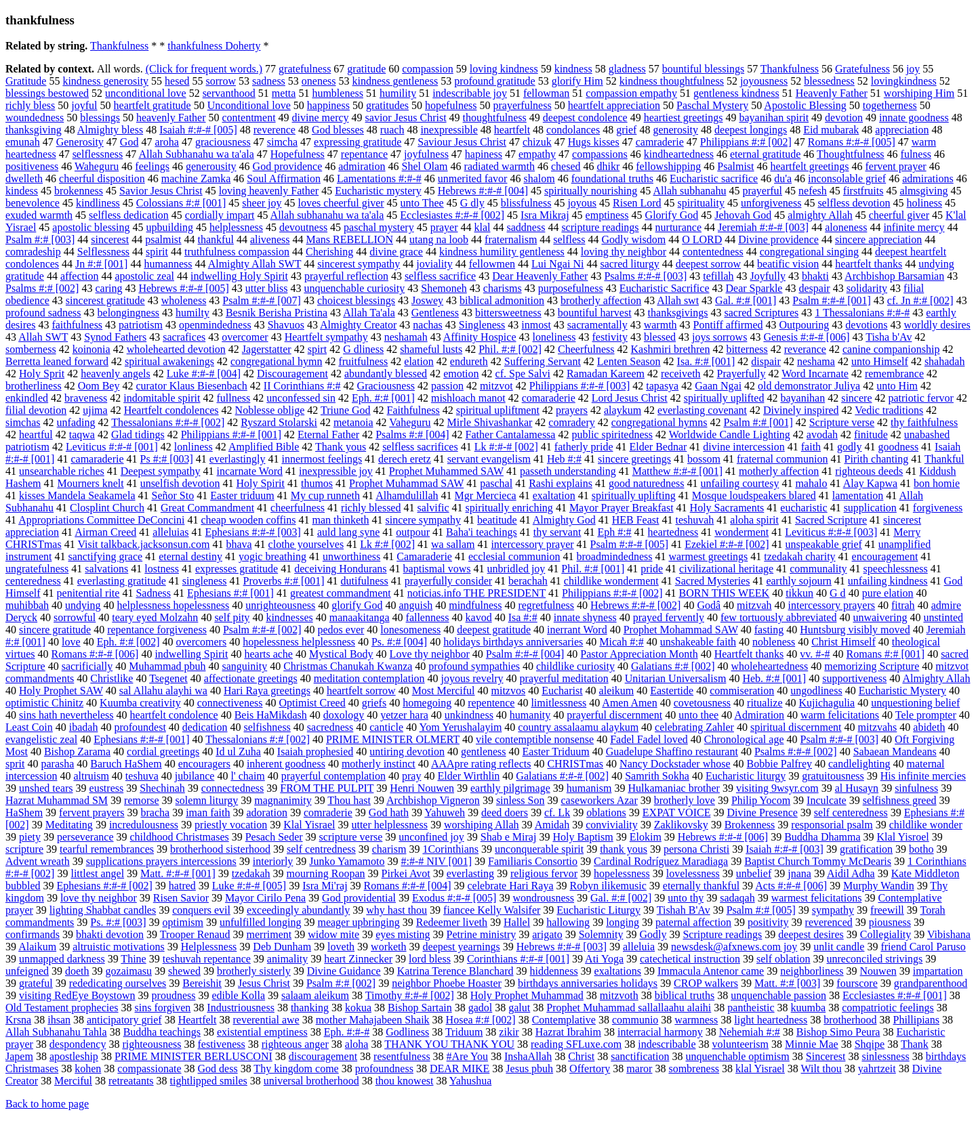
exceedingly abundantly (298, 910)
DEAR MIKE (459, 1068)
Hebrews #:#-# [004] (483, 190)
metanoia (353, 422)
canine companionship (891, 349)
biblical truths (684, 995)
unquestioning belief (915, 702)
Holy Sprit (41, 373)
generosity (675, 129)
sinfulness (916, 788)
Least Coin (29, 727)
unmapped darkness (62, 959)
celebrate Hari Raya (510, 885)
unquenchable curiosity (354, 288)
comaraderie (548, 398)
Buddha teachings (162, 1032)
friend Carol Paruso (922, 946)
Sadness (153, 593)
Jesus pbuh (529, 1068)
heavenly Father (171, 117)
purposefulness (570, 288)
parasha (57, 763)
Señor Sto (173, 495)
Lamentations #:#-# (379, 178)
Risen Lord (637, 203)
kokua (358, 1007)
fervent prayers (91, 812)
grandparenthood (930, 983)
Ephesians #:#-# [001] (141, 739)
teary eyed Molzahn (155, 617)
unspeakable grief (824, 544)
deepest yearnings (461, 946)
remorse (141, 800)
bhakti (815, 276)
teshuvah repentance (207, 959)
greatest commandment (340, 593)
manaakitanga (359, 617)
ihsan (58, 1019)
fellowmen (492, 264)
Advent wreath (37, 861)
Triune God (346, 410)
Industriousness (240, 1007)
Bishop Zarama (77, 751)
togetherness (890, 105)
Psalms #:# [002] (42, 288)
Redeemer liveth (451, 922)
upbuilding (169, 227)
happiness (328, 105)
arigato (547, 934)
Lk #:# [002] (387, 544)
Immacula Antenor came (710, 971)
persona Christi (696, 849)
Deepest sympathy (161, 471)
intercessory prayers (831, 605)
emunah (22, 142)
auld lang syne (348, 532)
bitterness (746, 349)
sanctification (640, 1056)
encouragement (885, 556)
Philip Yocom (760, 800)
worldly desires (937, 325)
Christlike (111, 678)
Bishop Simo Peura (838, 1032)
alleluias (170, 532)
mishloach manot (468, 398)
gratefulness (305, 69)
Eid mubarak (831, 129)
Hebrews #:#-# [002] (635, 605)
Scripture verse (841, 422)
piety (30, 837)
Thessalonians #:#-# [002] (167, 422)
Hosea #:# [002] (481, 1019)
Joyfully (768, 276)
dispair (766, 361)
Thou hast (349, 800)
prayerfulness (522, 105)
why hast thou (396, 910)
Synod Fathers (115, 337)
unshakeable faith (698, 642)
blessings (100, 117)
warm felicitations (839, 715)
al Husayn (856, 788)
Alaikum (37, 946)
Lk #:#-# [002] (506, 446)
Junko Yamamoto (346, 861)
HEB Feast (635, 520)
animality (287, 959)
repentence (491, 702)
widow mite (333, 934)
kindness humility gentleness (502, 251)
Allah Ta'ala (369, 312)
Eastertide (671, 690)
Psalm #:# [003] (40, 239)
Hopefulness (297, 154)
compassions (600, 154)
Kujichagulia (827, 702)
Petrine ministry (481, 934)
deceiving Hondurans (340, 568)
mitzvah (754, 605)
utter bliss (266, 288)
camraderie (660, 142)
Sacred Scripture (831, 520)
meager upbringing (358, 922)
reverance (805, 349)
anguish (415, 605)
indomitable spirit (161, 398)
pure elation (888, 593)
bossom (703, 459)
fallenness (427, 617)
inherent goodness (286, 763)
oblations (606, 812)
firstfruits (863, 190)
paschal (496, 483)
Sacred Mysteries (712, 581)
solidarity (867, 288)
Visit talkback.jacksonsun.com (143, 544)
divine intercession (743, 446)
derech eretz (404, 459)
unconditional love (145, 93)
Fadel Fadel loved (649, 739)
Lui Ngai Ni (557, 264)
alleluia (639, 946)
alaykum (622, 410)
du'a (783, 178)
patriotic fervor (920, 398)
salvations (106, 568)
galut (519, 1007)
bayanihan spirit (774, 117)
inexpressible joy (336, 471)
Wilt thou (821, 1068)
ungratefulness (36, 568)
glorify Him (577, 81)
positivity (768, 922)
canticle (386, 727)
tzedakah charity (799, 556)
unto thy (686, 898)
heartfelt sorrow (361, 690)
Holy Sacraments (727, 507)
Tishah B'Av (683, 910)
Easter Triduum (556, 751)
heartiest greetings (683, 117)
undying (82, 605)
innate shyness (585, 617)
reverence (274, 129)
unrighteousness (280, 605)
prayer (444, 227)
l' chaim (247, 776)
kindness (573, 69)
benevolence (32, 203)
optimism (183, 922)
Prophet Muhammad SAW (406, 483)
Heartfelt (197, 1019)
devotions (866, 325)
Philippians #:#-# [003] (579, 386)
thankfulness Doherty (213, 45)
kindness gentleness (395, 81)
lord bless (430, 959)
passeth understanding (568, 471)
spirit (157, 251)
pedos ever (340, 629)
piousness (890, 922)
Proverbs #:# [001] (284, 581)
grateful (36, 983)
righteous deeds (869, 471)
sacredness (330, 727)
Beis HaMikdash (271, 715)
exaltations (617, 971)
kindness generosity (105, 81)
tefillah (718, 276)
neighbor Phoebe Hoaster (447, 983)
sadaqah (737, 898)
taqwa (82, 434)
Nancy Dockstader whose (675, 763)
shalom (538, 178)
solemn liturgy (207, 800)
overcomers (201, 642)
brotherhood (850, 1019)
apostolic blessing (90, 227)
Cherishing (329, 251)
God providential (359, 898)
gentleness (483, 751)
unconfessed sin (301, 398)
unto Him (897, 386)
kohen (88, 1068)
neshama (816, 361)
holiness (923, 203)
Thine (133, 959)
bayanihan (802, 398)
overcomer (245, 337)
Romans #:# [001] (886, 654)
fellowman (546, 93)
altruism (90, 776)
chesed (566, 166)
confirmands (32, 934)
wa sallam (452, 544)
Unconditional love (249, 105)
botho (921, 849)
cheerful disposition (102, 178)
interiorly (273, 861)
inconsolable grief (847, 178)
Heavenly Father (832, 93)
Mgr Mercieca (485, 495)
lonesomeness (410, 629)
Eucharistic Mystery (902, 690)
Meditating (69, 824)
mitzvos (508, 690)
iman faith (208, 812)
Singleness (482, 325)
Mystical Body (341, 654)
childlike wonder (925, 824)
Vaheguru (409, 422)
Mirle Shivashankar (490, 422)
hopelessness (622, 873)
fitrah (903, 605)
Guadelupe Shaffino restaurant (672, 751)
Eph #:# (614, 532)
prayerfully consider (448, 581)
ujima (95, 410)
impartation (938, 971)
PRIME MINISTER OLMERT (393, 739)
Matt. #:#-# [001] (178, 873)
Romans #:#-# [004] (407, 885)
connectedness (232, 788)
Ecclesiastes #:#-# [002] (452, 215)
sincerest (110, 239)
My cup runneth (325, 495)
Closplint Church (107, 507)
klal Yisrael (760, 1068)
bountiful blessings (703, 69)
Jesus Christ (264, 983)
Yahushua (470, 1080)
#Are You (467, 1056)
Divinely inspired (801, 410)
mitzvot (496, 386)
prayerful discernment (614, 715)
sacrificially (87, 666)
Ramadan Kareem (606, 373)
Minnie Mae (811, 1044)
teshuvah (694, 520)
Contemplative (564, 1019)
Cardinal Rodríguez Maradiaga (661, 861)
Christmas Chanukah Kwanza (347, 666)
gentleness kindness (736, 93)
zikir (508, 1032)
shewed (184, 971)
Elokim (646, 837)
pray (411, 776)
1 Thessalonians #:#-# (862, 312)
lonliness (193, 446)
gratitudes (387, 105)
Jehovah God (742, 215)
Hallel (517, 922)
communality (818, 568)
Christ (581, 1056)
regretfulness (546, 605)
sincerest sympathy (358, 264)
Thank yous (340, 446)
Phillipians (916, 1019)
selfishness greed (900, 800)
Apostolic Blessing (805, 105)
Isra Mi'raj (324, 885)
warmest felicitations (816, 898)
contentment (249, 117)
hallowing (568, 922)
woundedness (34, 117)
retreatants (131, 1080)
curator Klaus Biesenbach (191, 386)
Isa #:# (522, 617)
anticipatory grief (124, 1019)
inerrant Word (577, 629)
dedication (205, 727)
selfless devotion (853, 203)
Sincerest (826, 1056)
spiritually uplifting (634, 495)
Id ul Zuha (238, 751)
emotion (461, 373)
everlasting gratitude (121, 581)
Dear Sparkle (753, 288)
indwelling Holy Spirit (239, 276)
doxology (343, 715)
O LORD (702, 239)
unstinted (943, 617)
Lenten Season (629, 361)
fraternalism (511, 239)
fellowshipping (668, 166)
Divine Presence (762, 812)
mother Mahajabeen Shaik (373, 1019)
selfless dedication (129, 215)
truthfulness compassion (236, 251)
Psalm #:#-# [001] (831, 300)
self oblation (783, 959)
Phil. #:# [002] (510, 349)
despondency (77, 1044)
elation (419, 361)
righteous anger (295, 1044)
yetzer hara (404, 715)
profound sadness (43, 312)
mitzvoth (619, 995)
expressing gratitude (357, 142)
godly (849, 446)
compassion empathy (631, 93)
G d (838, 593)
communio (635, 1019)
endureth (469, 361)
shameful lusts (431, 349)
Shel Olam (425, 166)
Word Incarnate (815, 373)
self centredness (321, 849)
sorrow (221, 81)
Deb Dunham (282, 946)
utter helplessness (389, 824)
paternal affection (693, 922)
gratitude (366, 69)
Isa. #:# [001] (706, 361)
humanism (589, 788)
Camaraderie (424, 556)
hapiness (483, 154)
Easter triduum (242, 495)
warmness (696, 1019)
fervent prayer (895, 166)
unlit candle (838, 946)
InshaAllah (528, 1056)
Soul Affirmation (284, 178)
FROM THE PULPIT (326, 788)
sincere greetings (634, 459)
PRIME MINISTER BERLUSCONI (193, 1056)
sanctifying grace (105, 556)
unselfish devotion (180, 483)
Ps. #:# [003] (118, 922)
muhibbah (27, 605)
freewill (887, 910)
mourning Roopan (326, 873)
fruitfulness (363, 361)
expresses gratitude (236, 568)
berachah (528, 581)
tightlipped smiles (208, 1080)
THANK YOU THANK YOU (449, 1044)
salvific (433, 507)
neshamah (406, 337)
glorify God (356, 605)
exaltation (554, 495)
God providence (288, 166)
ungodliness (816, 690)
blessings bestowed (47, 93)
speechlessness (895, 568)
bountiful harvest (595, 312)
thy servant (557, 532)
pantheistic (750, 1007)
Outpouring (804, 325)
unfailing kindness (888, 581)
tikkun (799, 593)
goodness (898, 446)
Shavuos (286, 325)
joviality (434, 264)
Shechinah (162, 788)
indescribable (666, 1044)
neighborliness (811, 971)
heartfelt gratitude (152, 105)
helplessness (236, 227)
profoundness (384, 1068)
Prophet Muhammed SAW (446, 471)
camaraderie (96, 459)
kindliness (98, 203)
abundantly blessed (385, 373)
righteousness (151, 1044)
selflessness (98, 154)
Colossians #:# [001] (181, 203)
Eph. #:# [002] (128, 642)
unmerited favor (473, 178)
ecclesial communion (514, 556)
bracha (155, 812)
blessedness (829, 81)
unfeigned (27, 971)
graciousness (223, 142)
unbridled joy (516, 568)
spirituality (701, 203)
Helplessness (209, 946)
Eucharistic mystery (378, 190)
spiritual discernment (796, 727)
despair (814, 288)
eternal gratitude (765, 154)
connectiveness (230, 702)
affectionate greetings (251, 678)
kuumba (808, 1007)
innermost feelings (321, 459)
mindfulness (475, 605)
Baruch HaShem (125, 763)
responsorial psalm (831, 824)
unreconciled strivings (875, 959)
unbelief (753, 873)
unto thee (698, 715)
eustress (106, 788)
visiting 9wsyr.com (777, 788)
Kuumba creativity (140, 702)
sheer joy (261, 203)
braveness (85, 398)
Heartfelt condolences (171, 410)
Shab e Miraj (509, 837)
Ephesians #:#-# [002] (104, 885)
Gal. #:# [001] (745, 300)
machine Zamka (196, 178)
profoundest (139, 727)
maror (639, 1068)
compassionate (149, 1068)
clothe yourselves (306, 544)
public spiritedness (612, 434)
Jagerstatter (266, 349)
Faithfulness (413, 410)
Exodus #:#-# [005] (454, 898)
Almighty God (564, 520)
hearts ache (268, 654)
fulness (916, 154)
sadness (268, 81)
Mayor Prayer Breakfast (621, 507)
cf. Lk (557, 812)
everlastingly (237, 459)
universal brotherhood (311, 1080)
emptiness (607, 215)
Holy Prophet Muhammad (527, 995)
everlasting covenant (702, 410)
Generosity (80, 142)
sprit (14, 763)
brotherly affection (601, 300)
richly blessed (371, 507)
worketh (388, 946)
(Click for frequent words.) (204, 69)
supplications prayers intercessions (161, 861)
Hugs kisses (593, 142)
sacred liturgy (629, 264)
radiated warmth (499, 166)
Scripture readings (722, 934)
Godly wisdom (633, 239)
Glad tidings (138, 434)
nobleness (773, 642)
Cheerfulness (586, 349)
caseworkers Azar (599, 800)
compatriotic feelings (888, 1007)
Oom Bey (99, 386)
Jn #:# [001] (101, 264)
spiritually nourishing (590, 190)
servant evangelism (489, 459)
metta (284, 93)
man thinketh (340, 520)
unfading (76, 422)
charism (389, 849)
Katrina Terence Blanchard (455, 971)
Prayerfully (741, 373)
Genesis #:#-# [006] (806, 337)
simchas (23, 422)
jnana (799, 873)
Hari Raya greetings (267, 690)
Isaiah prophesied (315, 751)
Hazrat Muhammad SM (56, 800)
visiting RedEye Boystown (77, 995)
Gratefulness (862, 69)
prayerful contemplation (333, 776)
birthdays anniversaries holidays (587, 983)
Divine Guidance (344, 971)
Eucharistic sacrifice (714, 178)
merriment (269, 934)
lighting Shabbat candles (102, 910)
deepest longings (750, 129)
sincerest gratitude (105, 300)
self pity (231, 617)
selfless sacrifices (420, 446)
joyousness (764, 81)
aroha (167, 142)
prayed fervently (668, 617)
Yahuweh (444, 812)
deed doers (504, 812)
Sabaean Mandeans (895, 751)
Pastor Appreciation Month (638, 654)
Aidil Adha (851, 873)
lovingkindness (904, 81)
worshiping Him (919, 93)
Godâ (708, 605)
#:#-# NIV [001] (436, 861)
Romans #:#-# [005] (851, 142)
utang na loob (438, 239)
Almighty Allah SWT (254, 264)
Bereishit (202, 983)
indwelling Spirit (191, 654)
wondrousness (543, 898)
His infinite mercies (923, 776)
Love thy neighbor (430, 654)
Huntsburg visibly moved (855, 629)
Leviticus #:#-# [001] (112, 446)
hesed (177, 81)
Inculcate (827, 800)
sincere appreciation (878, 239)
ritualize (764, 702)
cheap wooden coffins (248, 520)
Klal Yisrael (309, 824)
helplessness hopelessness (173, 605)
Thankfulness (119, 45)
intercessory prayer (532, 544)
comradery (571, 422)
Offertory (589, 1068)
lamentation (858, 495)
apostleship (73, 1056)
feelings (152, 166)
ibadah (83, 727)
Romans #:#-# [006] (95, 654)
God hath (389, 812)
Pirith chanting (877, 459)
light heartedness (770, 1019)
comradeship (33, 251)
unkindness (469, 715)
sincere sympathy (424, 520)
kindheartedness (679, 154)
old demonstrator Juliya (809, 386)
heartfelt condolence (174, 715)
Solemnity (601, 934)
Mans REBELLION (349, 239)
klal (482, 227)
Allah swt (678, 300)
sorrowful (75, 617)
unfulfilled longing (260, 922)
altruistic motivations (119, 946)
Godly (652, 934)
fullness (234, 398)
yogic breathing (272, 556)
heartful (36, 434)
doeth (77, 971)
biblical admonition (502, 300)
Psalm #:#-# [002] (262, 629)
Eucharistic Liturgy (598, 910)
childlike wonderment (611, 581)
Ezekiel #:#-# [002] (727, 544)
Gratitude (25, 81)
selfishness (267, 727)
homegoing (427, 702)
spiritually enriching (509, 507)
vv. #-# (815, 654)
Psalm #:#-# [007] (261, 300)
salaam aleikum (315, 995)
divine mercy (320, 117)
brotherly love (684, 800)
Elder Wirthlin (468, 776)
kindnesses (289, 617)
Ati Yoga (604, 959)
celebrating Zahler (694, 727)
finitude (871, 434)
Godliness (407, 1032)
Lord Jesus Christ (630, 398)
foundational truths (612, 178)
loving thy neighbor (623, 251)
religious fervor (543, 873)
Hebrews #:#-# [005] (183, 288)
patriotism (141, 325)
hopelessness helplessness (299, 642)
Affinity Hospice (479, 337)
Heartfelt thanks (749, 654)
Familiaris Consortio (532, 861)
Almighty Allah (936, 678)
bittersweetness (508, 312)
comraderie (328, 812)
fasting (769, 629)
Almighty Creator (358, 325)
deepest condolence (585, 117)
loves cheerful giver (341, 203)
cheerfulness (297, 507)
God (129, 142)
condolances (573, 129)
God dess (218, 1068)
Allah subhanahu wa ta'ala (327, 215)
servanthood (229, 93)
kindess (21, 190)
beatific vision (788, 264)
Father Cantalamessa (511, 434)
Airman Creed (105, 532)
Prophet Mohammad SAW (681, 629)
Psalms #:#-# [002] (795, 751)
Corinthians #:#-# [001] (518, 959)
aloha (357, 1044)
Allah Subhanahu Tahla (56, 1032)
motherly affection (779, 471)
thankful (216, 239)
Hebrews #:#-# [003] (561, 946)
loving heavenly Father (269, 190)
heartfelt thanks (868, 264)
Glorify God (672, 215)
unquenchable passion (778, 995)
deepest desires (810, 934)
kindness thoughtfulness (671, 81)
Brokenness (750, 824)
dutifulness (364, 581)
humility (398, 93)
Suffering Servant (542, 361)
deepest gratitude (494, 629)
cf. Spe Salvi (522, 373)
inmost (536, 325)
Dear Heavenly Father (540, 276)
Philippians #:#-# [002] (612, 593)
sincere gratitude (55, 629)
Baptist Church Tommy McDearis (817, 861)
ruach (392, 129)
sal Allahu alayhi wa (163, 690)
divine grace (396, 251)
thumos (317, 483)
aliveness (270, 239)
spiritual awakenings (169, 361)
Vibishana (949, 934)
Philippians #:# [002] (746, 142)
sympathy (833, 910)
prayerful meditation (564, 678)
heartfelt (512, 129)
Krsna (18, 1019)
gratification (866, 849)
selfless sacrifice (440, 276)
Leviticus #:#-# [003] (831, 532)
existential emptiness (262, 1032)
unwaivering (880, 617)
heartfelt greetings (810, 166)
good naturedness (647, 483)
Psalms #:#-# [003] (645, 276)
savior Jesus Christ (406, 117)
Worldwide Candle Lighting (729, 434)
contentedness (713, 251)
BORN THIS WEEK (724, 593)
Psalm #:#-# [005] (629, 544)
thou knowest (404, 1080)
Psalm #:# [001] (757, 422)
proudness (174, 995)
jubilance (195, 776)
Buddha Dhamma (822, 837)
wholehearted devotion (176, 349)
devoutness (303, 227)
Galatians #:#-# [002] (562, 776)
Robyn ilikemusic (607, 885)
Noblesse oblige (270, 410)
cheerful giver (899, 215)
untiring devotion (407, 751)
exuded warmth (39, 215)
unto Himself (879, 361)
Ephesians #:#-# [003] (253, 532)
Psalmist (735, 166)
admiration (361, 166)
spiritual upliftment (498, 410)
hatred (182, 885)
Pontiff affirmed (728, 325)
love (71, 642)
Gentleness (435, 312)
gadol (480, 1007)
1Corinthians (450, 849)
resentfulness (401, 1056)
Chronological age (744, 739)
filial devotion (35, 410)
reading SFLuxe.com (576, 1044)
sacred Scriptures (761, 312)
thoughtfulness (495, 117)
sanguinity (245, 666)
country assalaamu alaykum (578, 727)
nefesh (812, 190)
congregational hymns (659, 422)
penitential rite (88, 593)
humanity (530, 715)
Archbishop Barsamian (894, 276)
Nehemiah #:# (749, 1032)
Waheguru (97, 166)
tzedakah (251, 873)
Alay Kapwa (870, 483)
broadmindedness (614, 556)
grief (626, 129)
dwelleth (24, 178)
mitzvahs (877, 727)
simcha (282, 142)
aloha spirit (754, 520)
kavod (479, 617)
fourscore (856, 983)
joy (913, 69)
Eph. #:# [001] (383, 398)
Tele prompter (925, 715)
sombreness (693, 1068)
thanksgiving (33, 129)
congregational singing (809, 251)
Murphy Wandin (878, 885)
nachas (428, 325)
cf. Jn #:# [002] (920, 300)
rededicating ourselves (118, 983)
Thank (915, 1044)
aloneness (846, 227)
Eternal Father (328, 434)
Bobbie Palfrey (779, 763)
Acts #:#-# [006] (791, 885)
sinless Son (520, 800)
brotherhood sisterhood (220, 849)
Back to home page (47, 1103)
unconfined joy (431, 837)
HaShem (24, 812)
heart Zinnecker (358, 959)
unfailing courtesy (739, 483)
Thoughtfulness (850, 154)
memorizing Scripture (871, 666)
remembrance (894, 373)
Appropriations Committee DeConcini (101, 520)
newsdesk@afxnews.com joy (734, 946)
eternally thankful (701, 885)
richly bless (30, 105)
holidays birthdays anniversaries (513, 642)
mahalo (811, 483)
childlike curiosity (575, 666)
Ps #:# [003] (166, 459)
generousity (211, 166)
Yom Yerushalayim (460, 727)
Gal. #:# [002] (620, 898)
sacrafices (184, 337)
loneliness (554, 337)
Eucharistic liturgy (746, 776)
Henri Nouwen (422, 788)
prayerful (762, 190)
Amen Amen (629, 702)
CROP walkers (706, 983)
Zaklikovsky (681, 824)
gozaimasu (129, 971)
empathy (537, 154)
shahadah (944, 361)
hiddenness (554, 971)
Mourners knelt (90, 483)
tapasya (662, 386)
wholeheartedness (770, 666)
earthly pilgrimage (510, 788)
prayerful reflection (346, 276)
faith (811, 446)
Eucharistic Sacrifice (664, 288)
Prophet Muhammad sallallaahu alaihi (628, 1007)
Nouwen (878, 971)
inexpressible (448, 129)
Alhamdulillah (406, 495)
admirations (928, 178)
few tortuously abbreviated (778, 617)
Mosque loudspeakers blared (754, 495)
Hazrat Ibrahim (568, 1032)
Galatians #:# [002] (673, 666)
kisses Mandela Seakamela (77, 495)
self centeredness (851, 812)
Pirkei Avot (406, 873)
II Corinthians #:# (302, 386)
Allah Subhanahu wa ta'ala (195, 154)
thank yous (623, 849)
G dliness (363, 349)
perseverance (85, 837)
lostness (161, 568)
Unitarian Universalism (676, 678)
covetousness (702, 702)
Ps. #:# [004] (399, 642)
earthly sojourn (798, 581)
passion (447, 386)
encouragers (204, 763)
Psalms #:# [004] (412, 434)
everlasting (470, 873)
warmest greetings (708, 556)
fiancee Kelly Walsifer (491, 910)
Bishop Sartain (420, 1007)
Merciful (73, 1080)
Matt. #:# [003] (787, 983)
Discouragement (292, 373)
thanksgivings (678, 312)
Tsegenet (168, 678)
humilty (192, 312)
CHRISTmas (575, 763)
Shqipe (869, 1044)
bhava (238, 544)
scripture (24, 849)
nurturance (678, 227)
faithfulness (77, 325)
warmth (660, 325)
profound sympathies (474, 666)
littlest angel (97, 873)
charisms (502, 288)
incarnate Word (249, 471)
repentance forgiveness (157, 629)
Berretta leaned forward (56, 361)
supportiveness (854, 678)
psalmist (163, 239)
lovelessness (693, 873)
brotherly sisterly (254, 971)
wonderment (741, 532)
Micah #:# (621, 642)
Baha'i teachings (481, 532)
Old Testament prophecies (62, 1007)
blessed (660, 337)
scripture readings (599, 227)
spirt (317, 349)
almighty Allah (820, 215)
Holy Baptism (582, 837)
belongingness (129, 312)
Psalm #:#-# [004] (525, 654)
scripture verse (351, 837)
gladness (627, 69)
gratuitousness (833, 776)
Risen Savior (181, 898)
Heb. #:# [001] (774, 678)
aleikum (616, 690)
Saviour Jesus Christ (462, 142)
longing (622, 922)
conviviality (611, 824)
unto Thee (422, 203)
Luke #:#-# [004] (204, 373)
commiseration (742, 690)
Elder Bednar (658, 446)
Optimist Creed (312, 702)
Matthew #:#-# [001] (677, 471)
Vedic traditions (889, 410)
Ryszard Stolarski (279, 422)
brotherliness (33, 386)
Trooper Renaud (195, 934)
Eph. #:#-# (347, 1032)
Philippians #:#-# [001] (231, 434)
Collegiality (886, 934)
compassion (427, 69)
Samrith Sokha (657, 776)
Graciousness (386, 386)
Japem (19, 1056)
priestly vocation (231, 824)
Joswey (427, 300)
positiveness (31, 166)
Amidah (552, 824)
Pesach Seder (274, 837)
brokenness (78, 190)
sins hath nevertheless (66, 715)
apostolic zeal (144, 276)
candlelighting (859, 763)
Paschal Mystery (712, 105)
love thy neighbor (98, 898)
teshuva (142, 776)
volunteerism (740, 1044)
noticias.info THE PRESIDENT (476, 593)
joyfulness (426, 154)
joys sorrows (719, 337)
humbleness (337, 93)
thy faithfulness (924, 422)
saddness (526, 227)
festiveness (221, 1044)
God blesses (338, 129)
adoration (266, 812)
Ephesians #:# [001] (230, 593)
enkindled (26, 398)
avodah (822, 434)
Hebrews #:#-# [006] (723, 837)
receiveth (681, 373)
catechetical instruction (690, 959)
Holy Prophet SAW (61, 690)
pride (651, 568)
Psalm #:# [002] (340, 983)
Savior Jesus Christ (161, 190)
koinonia (91, 349)
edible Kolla (238, 995)
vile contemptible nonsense (535, 739)
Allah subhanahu (689, 190)
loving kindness (504, 69)
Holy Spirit (260, 483)
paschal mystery (379, 227)
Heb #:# (564, 459)
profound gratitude (494, 81)
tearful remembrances (107, 849)
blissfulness (526, 203)
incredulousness (143, 824)
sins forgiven (163, 1007)
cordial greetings (163, 751)
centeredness (33, 581)
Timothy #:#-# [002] (409, 995)
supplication (870, 507)
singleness (204, 581)
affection (79, 276)
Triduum (464, 1032)
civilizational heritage (726, 568)
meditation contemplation (369, 678)
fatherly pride (583, 446)
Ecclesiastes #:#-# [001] (894, 995)
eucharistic (803, 507)
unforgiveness (771, 203)
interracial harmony (660, 1032)
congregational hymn (276, 361)
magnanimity (282, 800)
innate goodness (914, 117)
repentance (364, 154)
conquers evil (201, 910)
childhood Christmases (179, 837)
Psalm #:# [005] (761, 910)
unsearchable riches (61, 471)
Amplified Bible (263, 446)
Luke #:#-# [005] (249, 885)
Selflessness (103, 251)
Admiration (759, 715)
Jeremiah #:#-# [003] (763, 227)
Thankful (944, 459)
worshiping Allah (481, 824)
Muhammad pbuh (167, 666)
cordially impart (220, 215)
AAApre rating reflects (481, 763)
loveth (340, 946)
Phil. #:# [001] (592, 568)
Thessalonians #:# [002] (257, 739)
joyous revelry (472, 678)
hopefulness (450, 105)
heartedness (673, 532)
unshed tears (46, 788)
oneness (319, 81)
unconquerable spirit (539, 849)
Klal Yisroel (903, 837)
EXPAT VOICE (677, 812)
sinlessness (885, 1056)
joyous (581, 203)
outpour (413, 532)
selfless (569, 239)
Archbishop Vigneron (433, 800)
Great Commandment (207, 507)
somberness (30, 349)
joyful (84, 105)
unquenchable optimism (737, 1056)
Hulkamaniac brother (674, 788)
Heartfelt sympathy (326, 337)
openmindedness (215, 325)
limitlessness (558, 702)
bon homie (937, 483)
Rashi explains (560, 483)
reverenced (829, 922)
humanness (168, 264)
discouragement (323, 1056)
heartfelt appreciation (614, 105)
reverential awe (265, 1019)
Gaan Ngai (718, 386)
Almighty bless (110, 129)
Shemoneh (444, 288)
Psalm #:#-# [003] (839, 739)
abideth (929, 727)
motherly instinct (378, 763)
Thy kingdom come (295, 1068)
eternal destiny (190, 556)
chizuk (537, 142)
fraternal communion (782, 459)
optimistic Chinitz (44, 702)
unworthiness (351, 556)
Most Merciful (443, 690)
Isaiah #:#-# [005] (198, 129)
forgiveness (937, 507)
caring (108, 288)
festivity (610, 337)
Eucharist (562, 690)
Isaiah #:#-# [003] (785, 849)
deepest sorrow (708, 264)
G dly (472, 203)
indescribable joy (469, 93)
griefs (374, 702)
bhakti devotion (110, 934)
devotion (844, 117)
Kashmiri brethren (670, 349)
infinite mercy (913, 227)
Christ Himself (843, 642)
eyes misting (402, 934)
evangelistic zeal (41, 739)
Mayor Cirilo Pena (265, 898)
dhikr (608, 166)
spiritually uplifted (724, 398)
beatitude (497, 520)
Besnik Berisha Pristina (276, 312)
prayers (572, 410)
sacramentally (597, 325)
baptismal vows (437, 568)
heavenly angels (115, 373)
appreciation (902, 129)
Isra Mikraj (545, 215)
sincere (856, 398)
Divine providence (778, 239)
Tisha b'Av (889, 337)
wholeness (184, 300)
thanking (310, 1007)
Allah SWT (43, 337)
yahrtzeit (877, 1068)
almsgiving (923, 190)
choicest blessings (356, 300)
